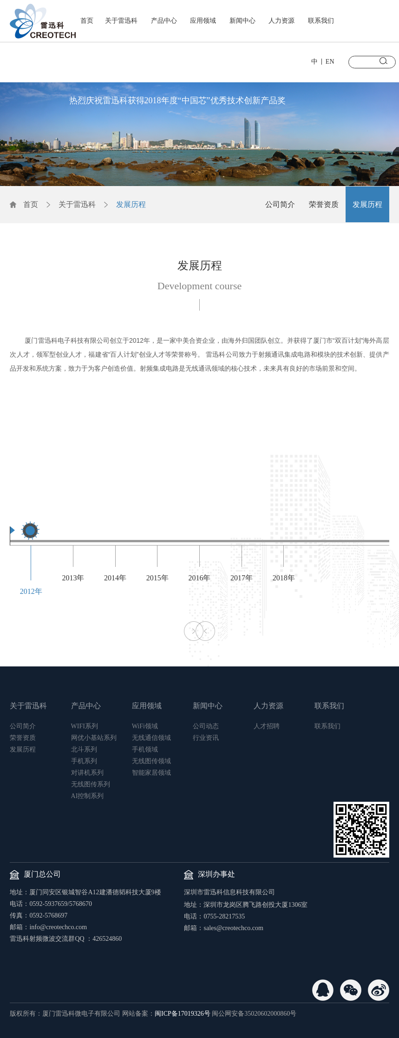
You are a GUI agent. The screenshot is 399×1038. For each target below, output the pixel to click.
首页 (86, 20)
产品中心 (164, 20)
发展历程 (131, 204)
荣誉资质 (324, 204)
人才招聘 (267, 726)
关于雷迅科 (121, 20)
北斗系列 (84, 749)
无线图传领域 (151, 761)
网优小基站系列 (94, 737)
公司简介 (280, 204)
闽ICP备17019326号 (182, 1013)
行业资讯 (206, 737)
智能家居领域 (151, 772)
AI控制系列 (87, 795)
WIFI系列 (84, 726)
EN (330, 61)
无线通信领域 (151, 737)
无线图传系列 (90, 784)
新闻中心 (242, 20)
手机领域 (145, 749)
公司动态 (206, 726)
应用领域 (203, 20)
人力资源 (281, 20)
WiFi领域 (145, 726)
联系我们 (321, 20)
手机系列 (84, 761)
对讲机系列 (87, 772)
